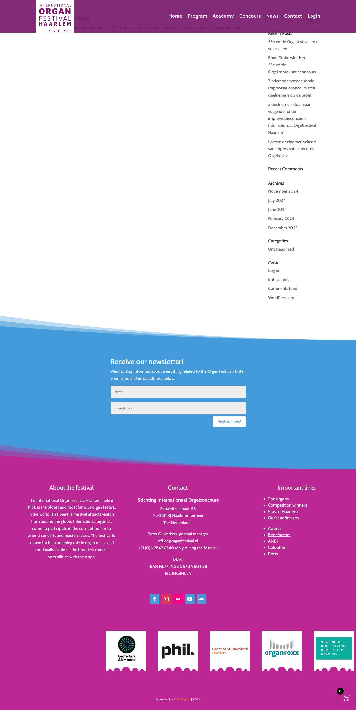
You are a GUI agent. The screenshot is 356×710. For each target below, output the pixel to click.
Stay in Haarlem (283, 511)
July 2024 (277, 200)
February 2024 (281, 218)
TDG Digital (182, 699)
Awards (275, 528)
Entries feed (279, 279)
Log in (273, 270)
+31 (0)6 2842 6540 (156, 548)
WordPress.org (281, 297)
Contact (293, 16)
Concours (250, 16)
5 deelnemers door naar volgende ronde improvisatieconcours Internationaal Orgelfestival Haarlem (292, 118)
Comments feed (282, 288)
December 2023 (283, 227)
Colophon (277, 547)
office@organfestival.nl (178, 540)
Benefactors (279, 534)
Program (197, 16)
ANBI (273, 541)
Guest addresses (283, 518)
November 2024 (283, 191)
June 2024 (277, 209)
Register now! (229, 421)
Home (175, 16)
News (272, 16)
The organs (278, 499)
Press (273, 554)
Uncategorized (281, 249)
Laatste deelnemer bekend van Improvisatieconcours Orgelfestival (292, 148)
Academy (223, 16)
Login (314, 16)
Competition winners (287, 505)
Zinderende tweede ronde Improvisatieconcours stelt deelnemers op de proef (291, 88)
